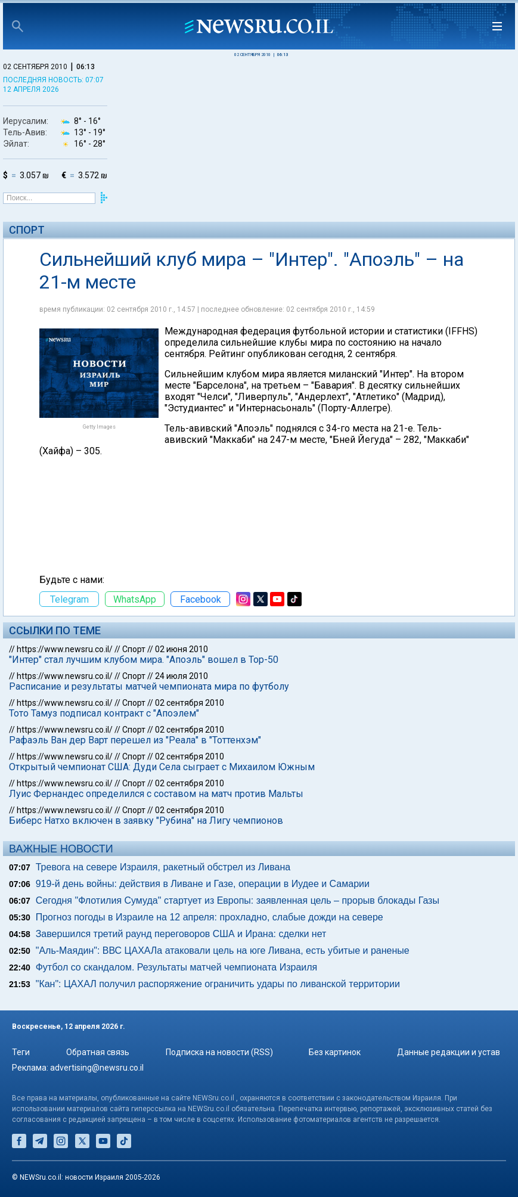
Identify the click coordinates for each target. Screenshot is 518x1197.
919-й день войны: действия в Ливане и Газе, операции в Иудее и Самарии (203, 884)
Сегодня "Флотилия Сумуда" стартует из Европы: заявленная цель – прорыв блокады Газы (237, 900)
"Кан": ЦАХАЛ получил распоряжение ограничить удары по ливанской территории (218, 984)
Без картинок (335, 1052)
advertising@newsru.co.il (97, 1067)
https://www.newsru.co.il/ (65, 649)
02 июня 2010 (181, 649)
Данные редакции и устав (448, 1052)
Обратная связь (97, 1052)
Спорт (27, 230)
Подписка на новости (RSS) (219, 1052)
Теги (21, 1052)
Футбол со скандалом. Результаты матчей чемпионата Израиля (177, 967)
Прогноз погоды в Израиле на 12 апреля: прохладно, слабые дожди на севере (209, 917)
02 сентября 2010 (189, 703)
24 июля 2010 (181, 676)
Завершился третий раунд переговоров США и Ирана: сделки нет (181, 934)
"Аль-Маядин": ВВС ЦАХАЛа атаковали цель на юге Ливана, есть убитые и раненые (223, 950)
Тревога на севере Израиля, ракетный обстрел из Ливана (163, 867)
